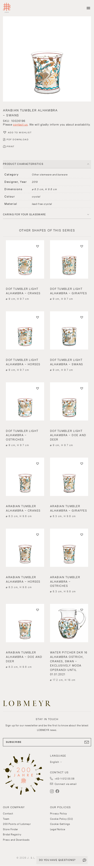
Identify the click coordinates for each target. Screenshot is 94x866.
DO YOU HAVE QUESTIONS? (57, 860)
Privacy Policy (58, 813)
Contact (8, 813)
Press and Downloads (16, 839)
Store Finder (10, 829)
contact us (20, 124)
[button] (47, 59)
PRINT (10, 146)
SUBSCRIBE (47, 742)
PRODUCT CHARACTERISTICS (23, 164)
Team (6, 819)
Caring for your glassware (24, 214)
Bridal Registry (12, 834)
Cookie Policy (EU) (61, 819)
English (54, 762)
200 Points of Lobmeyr (17, 824)
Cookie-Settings (60, 824)
